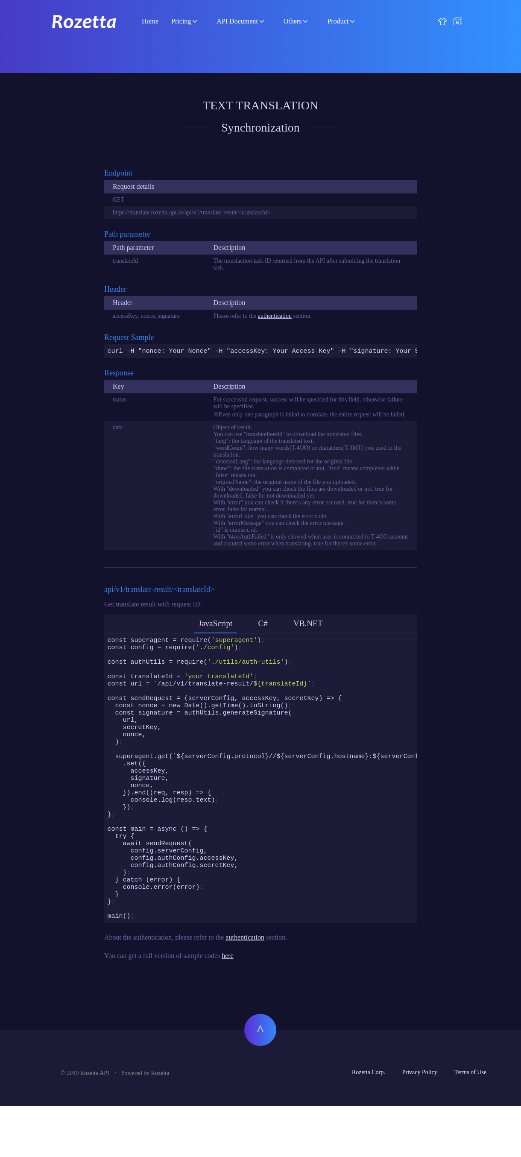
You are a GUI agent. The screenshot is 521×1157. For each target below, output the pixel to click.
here (228, 1007)
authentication (275, 316)
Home (150, 21)
